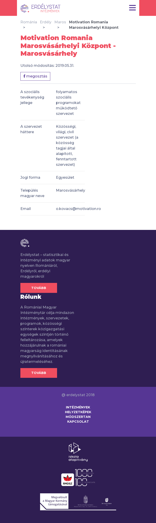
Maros (60, 22)
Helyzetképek (78, 412)
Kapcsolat (78, 421)
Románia (28, 22)
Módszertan (78, 417)
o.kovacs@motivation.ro (78, 209)
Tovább (38, 288)
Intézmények (78, 407)
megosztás (35, 76)
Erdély (45, 22)
